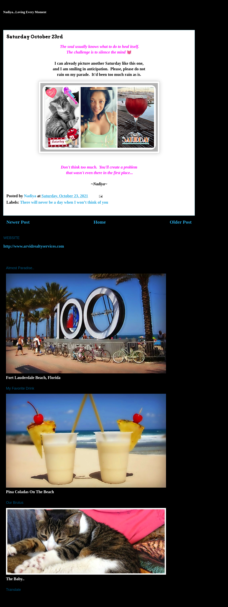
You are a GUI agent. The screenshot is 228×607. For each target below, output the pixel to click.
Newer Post (18, 222)
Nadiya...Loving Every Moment (24, 12)
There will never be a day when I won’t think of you (64, 202)
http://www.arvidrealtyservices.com (33, 246)
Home (100, 222)
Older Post (181, 222)
